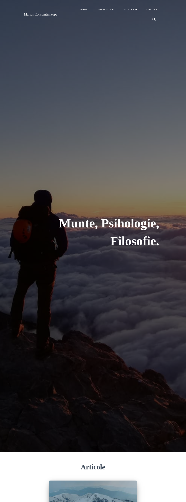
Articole (130, 9)
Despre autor (105, 9)
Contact (151, 9)
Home (83, 9)
